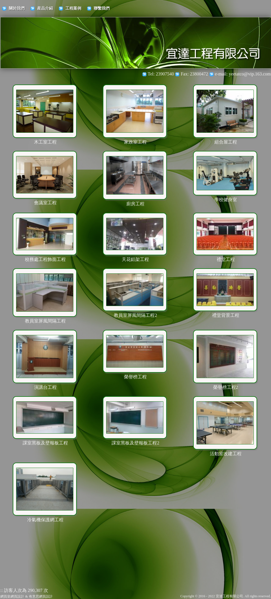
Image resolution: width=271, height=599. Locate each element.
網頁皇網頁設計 (12, 596)
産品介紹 (45, 8)
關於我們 (17, 8)
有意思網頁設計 (41, 596)
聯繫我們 (102, 8)
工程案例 (73, 8)
